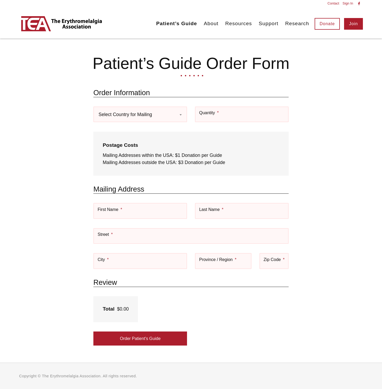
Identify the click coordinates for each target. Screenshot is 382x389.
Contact (333, 3)
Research (297, 23)
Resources (238, 23)
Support (268, 23)
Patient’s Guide (176, 23)
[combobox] (140, 114)
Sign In (347, 3)
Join (353, 23)
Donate (327, 23)
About (211, 23)
